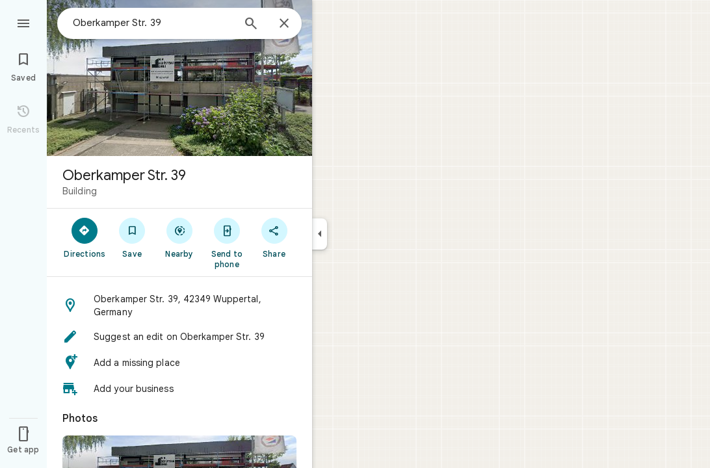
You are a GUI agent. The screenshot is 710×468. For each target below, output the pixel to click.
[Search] (251, 25)
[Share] (274, 237)
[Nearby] (180, 237)
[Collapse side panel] (319, 234)
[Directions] (85, 237)
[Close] (284, 24)
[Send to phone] (226, 242)
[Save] (132, 237)
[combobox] (153, 23)
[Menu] (23, 22)
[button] (179, 305)
